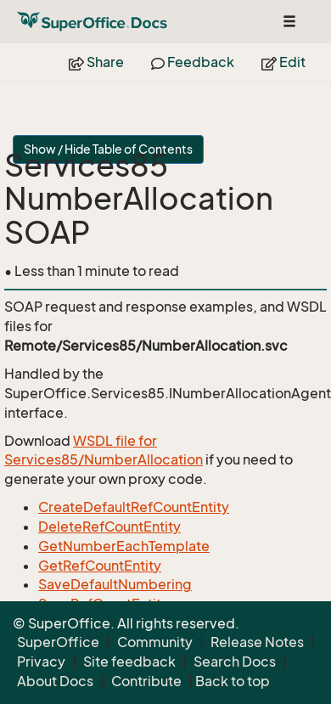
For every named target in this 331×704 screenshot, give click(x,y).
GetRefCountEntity (99, 565)
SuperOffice (58, 642)
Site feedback (129, 661)
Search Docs (235, 661)
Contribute (146, 681)
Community (155, 642)
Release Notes (257, 642)
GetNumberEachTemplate (124, 546)
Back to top (232, 681)
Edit (283, 62)
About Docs (55, 681)
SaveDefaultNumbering (115, 584)
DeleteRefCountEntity (109, 526)
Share (96, 62)
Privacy (41, 661)
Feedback (192, 62)
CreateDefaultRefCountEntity (133, 506)
